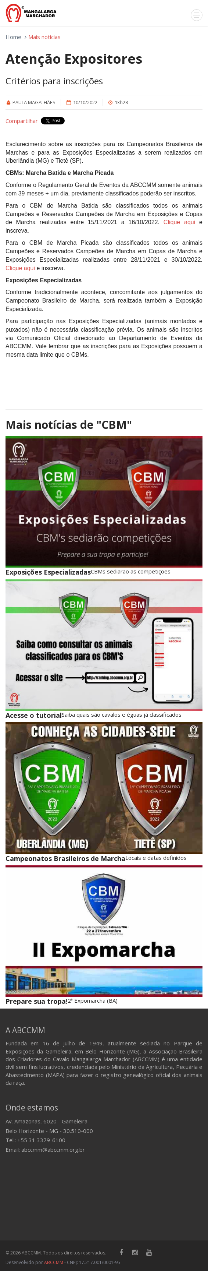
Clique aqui (179, 222)
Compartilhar (22, 120)
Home (13, 36)
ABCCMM (53, 1262)
